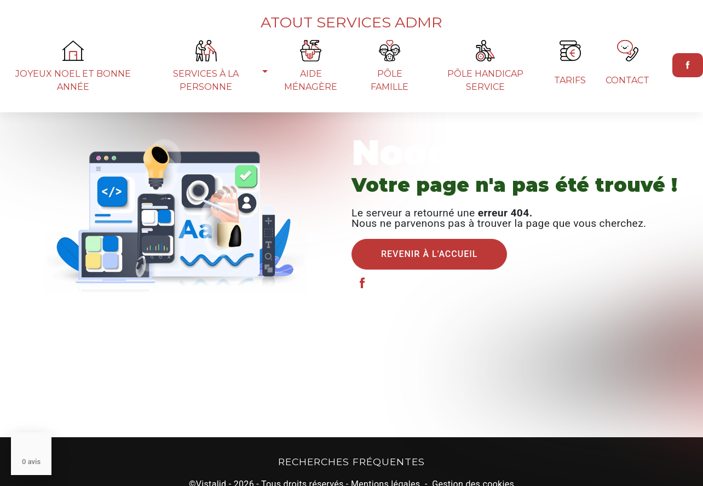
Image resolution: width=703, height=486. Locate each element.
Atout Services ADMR (351, 27)
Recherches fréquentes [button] (351, 461)
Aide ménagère (310, 98)
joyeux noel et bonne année (73, 98)
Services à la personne (206, 98)
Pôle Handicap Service (485, 98)
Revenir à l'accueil (429, 254)
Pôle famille (389, 98)
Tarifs (570, 98)
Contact (627, 98)
